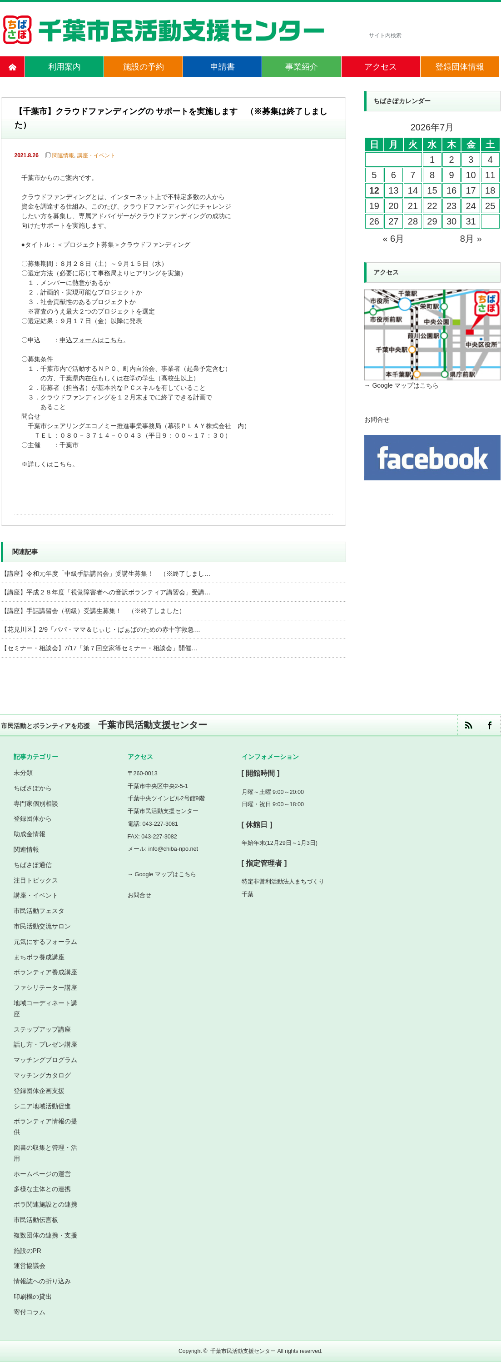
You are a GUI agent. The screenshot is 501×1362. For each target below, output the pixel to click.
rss (468, 725)
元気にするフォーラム (45, 941)
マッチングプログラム (45, 1059)
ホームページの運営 (42, 1173)
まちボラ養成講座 (39, 957)
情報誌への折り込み (42, 1281)
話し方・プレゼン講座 (45, 1044)
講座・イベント (96, 155)
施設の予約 (143, 66)
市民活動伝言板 (36, 1219)
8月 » (471, 239)
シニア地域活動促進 (42, 1106)
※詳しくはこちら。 (50, 464)
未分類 (23, 772)
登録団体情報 (459, 66)
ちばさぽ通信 (33, 864)
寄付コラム (29, 1312)
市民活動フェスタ (39, 910)
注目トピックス (36, 880)
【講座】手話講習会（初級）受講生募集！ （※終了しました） (93, 610)
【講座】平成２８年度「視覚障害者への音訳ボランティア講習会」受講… (106, 592)
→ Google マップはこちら (401, 385)
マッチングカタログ (42, 1075)
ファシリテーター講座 (45, 987)
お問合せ (377, 419)
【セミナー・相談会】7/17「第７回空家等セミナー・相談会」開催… (99, 648)
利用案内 (64, 66)
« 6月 (393, 239)
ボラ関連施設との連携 (45, 1204)
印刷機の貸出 (33, 1296)
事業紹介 (301, 66)
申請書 (222, 66)
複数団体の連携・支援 (45, 1235)
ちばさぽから (33, 788)
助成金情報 (29, 834)
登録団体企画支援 (39, 1090)
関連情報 (63, 155)
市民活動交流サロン (42, 926)
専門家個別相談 (36, 803)
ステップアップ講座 (42, 1029)
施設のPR (27, 1250)
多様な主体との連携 (42, 1188)
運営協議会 (29, 1265)
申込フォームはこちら (91, 340)
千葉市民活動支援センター (243, 1351)
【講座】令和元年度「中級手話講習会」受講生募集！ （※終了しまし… (106, 573)
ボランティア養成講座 (45, 972)
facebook (489, 725)
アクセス (380, 66)
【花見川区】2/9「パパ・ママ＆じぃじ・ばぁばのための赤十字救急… (100, 629)
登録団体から (33, 818)
